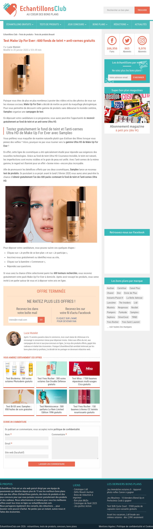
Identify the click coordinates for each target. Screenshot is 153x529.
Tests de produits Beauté (45, 34)
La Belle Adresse (134, 297)
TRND (134, 317)
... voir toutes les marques (119, 326)
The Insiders (125, 302)
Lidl (135, 302)
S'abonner (138, 77)
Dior (119, 293)
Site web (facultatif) (14, 452)
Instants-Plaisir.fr (115, 297)
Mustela (111, 307)
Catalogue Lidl (81, 489)
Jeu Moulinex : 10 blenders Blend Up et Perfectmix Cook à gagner (125, 499)
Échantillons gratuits (18, 24)
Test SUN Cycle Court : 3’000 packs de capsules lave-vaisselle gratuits (125, 507)
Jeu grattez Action (83, 506)
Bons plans (99, 24)
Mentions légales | (108, 526)
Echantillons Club (10, 34)
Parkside (123, 312)
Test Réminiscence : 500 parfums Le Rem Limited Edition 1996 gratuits (52, 409)
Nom (7, 434)
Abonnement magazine (127, 128)
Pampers (111, 312)
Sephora (111, 317)
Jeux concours (76, 24)
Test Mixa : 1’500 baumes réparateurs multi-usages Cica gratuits (84, 381)
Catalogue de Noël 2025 (85, 503)
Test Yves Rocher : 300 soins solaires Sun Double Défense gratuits (51, 381)
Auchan (110, 288)
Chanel (110, 293)
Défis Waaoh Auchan (83, 492)
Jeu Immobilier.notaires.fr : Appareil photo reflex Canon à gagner (124, 491)
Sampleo (7, 111)
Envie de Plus (130, 293)
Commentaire (59, 434)
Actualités (141, 24)
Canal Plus (135, 288)
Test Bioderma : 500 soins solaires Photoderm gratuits (19, 380)
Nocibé (134, 307)
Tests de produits (49, 24)
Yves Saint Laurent (131, 322)
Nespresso (123, 307)
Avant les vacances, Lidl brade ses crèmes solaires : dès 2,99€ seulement (125, 516)
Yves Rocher (113, 322)
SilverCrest (123, 317)
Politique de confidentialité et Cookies (135, 526)
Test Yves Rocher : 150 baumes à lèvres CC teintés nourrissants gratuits (84, 409)
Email (7, 443)
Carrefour (121, 288)
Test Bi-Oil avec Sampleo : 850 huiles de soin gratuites (18, 408)
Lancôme (111, 302)
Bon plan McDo (81, 500)
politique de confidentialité (67, 429)
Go (41, 319)
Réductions (120, 24)
